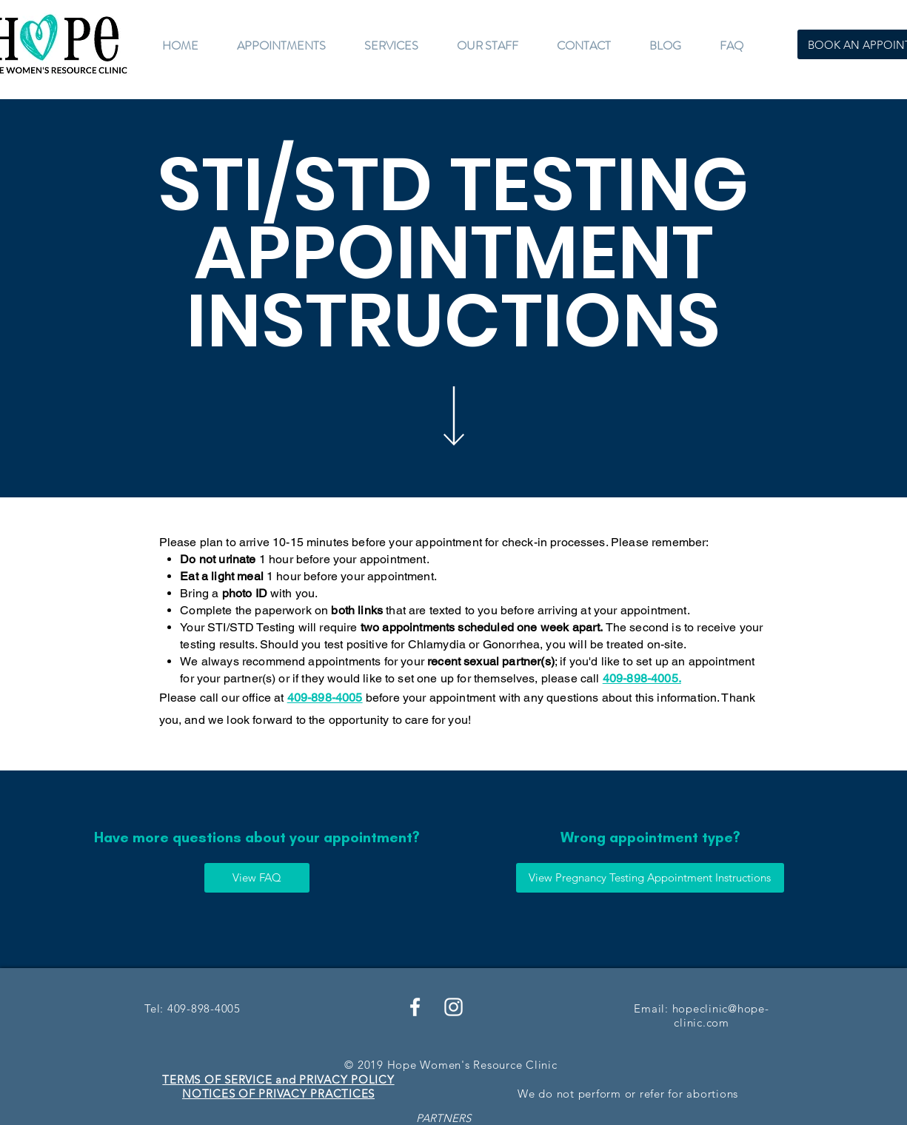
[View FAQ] (256, 878)
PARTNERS (443, 1118)
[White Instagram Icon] (453, 1007)
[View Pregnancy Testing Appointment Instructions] (650, 878)
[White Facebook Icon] (415, 1007)
